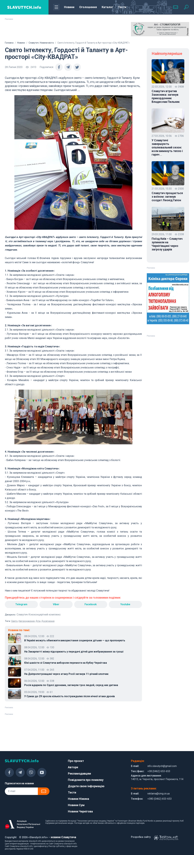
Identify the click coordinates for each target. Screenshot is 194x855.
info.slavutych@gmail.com (162, 766)
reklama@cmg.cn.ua (158, 793)
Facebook (91, 604)
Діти (38, 621)
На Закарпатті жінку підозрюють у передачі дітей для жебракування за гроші (73, 651)
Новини (69, 7)
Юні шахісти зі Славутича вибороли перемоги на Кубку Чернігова (65, 662)
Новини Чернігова (80, 811)
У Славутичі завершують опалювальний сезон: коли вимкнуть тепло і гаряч (167, 147)
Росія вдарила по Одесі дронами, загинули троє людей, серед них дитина (71, 685)
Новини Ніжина (78, 798)
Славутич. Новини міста (41, 42)
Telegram (21, 604)
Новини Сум (76, 805)
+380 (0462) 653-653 (159, 798)
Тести (122, 7)
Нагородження (27, 621)
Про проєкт (76, 761)
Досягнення (47, 621)
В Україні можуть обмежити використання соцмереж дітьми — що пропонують (74, 640)
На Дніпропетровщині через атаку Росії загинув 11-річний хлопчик (66, 673)
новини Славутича (63, 837)
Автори (73, 767)
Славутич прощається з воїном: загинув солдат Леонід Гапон (167, 196)
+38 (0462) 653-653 (158, 771)
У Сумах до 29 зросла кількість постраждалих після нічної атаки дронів (69, 696)
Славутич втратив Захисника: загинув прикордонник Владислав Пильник (166, 96)
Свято (14, 621)
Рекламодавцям (79, 773)
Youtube (125, 604)
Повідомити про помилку (85, 780)
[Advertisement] (34, 30)
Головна (9, 42)
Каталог (107, 7)
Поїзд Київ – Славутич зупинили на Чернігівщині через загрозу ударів (167, 244)
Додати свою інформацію (86, 786)
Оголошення (88, 7)
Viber (56, 604)
